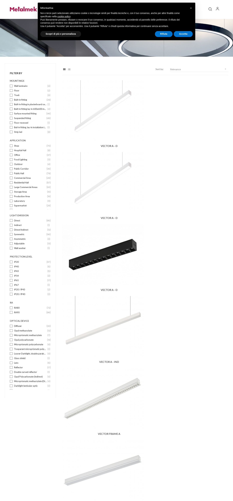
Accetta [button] (183, 34)
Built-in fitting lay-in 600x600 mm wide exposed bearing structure (30, 118)
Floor (30, 99)
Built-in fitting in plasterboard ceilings (30, 113)
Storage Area (30, 200)
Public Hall (30, 182)
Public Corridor (30, 177)
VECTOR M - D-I (202, 229)
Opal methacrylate (30, 339)
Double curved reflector (30, 381)
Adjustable (30, 252)
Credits (199, 488)
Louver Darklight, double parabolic (30, 362)
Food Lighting (30, 168)
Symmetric (30, 243)
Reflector (30, 376)
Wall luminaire (30, 95)
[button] (191, 8)
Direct (30, 229)
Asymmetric (30, 248)
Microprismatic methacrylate (30, 344)
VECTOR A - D (87, 131)
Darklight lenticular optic (30, 394)
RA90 (30, 321)
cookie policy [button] (63, 16)
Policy (181, 488)
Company (125, 444)
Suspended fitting (30, 127)
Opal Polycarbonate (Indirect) (30, 385)
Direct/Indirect (30, 238)
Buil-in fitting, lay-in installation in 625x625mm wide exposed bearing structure (30, 136)
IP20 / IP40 (30, 303)
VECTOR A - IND (88, 180)
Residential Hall (30, 191)
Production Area (30, 205)
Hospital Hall (30, 159)
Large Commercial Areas (30, 196)
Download (125, 456)
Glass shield (30, 367)
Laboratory (30, 209)
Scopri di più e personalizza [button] (61, 34)
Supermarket (30, 214)
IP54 (30, 284)
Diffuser (30, 335)
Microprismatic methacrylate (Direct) (30, 390)
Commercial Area (30, 186)
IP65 (30, 289)
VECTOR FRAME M (202, 277)
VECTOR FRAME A (145, 180)
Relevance (199, 78)
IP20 (30, 270)
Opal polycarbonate (30, 348)
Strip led (30, 141)
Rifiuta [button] (163, 34)
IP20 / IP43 (30, 298)
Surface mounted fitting (30, 122)
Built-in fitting (30, 108)
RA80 (30, 316)
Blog (122, 450)
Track (30, 104)
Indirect (30, 234)
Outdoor (30, 173)
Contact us (125, 462)
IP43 (30, 280)
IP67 (30, 293)
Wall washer (30, 257)
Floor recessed (30, 131)
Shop (30, 154)
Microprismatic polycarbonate (30, 353)
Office (30, 163)
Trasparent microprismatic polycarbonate (30, 358)
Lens (30, 371)
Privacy (189, 488)
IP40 (30, 275)
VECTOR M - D (87, 277)
